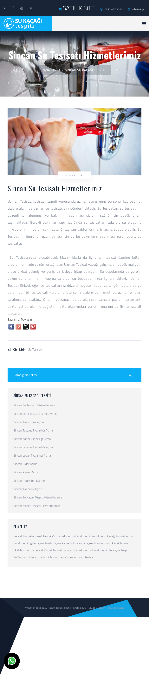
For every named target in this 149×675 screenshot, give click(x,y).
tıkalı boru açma (23, 550)
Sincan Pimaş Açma (26, 472)
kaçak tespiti (83, 536)
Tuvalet (57, 550)
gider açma (37, 543)
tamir (62, 557)
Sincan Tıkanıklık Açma (27, 488)
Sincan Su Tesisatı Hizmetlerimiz (34, 405)
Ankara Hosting (115, 608)
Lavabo (67, 550)
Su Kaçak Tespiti (118, 550)
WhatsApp (136, 9)
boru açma (101, 543)
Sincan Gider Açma (25, 463)
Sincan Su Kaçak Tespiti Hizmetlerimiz (37, 497)
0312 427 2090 (111, 9)
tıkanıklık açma (65, 536)
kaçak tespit (100, 550)
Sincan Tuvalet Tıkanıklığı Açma (33, 430)
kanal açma (86, 543)
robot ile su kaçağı (103, 536)
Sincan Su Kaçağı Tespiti (85, 70)
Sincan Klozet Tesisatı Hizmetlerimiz (36, 505)
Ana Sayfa (52, 70)
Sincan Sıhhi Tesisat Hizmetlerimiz (35, 413)
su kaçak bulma (118, 543)
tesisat (17, 536)
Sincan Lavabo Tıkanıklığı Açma (33, 447)
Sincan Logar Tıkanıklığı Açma (32, 455)
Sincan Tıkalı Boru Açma (28, 422)
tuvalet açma (124, 536)
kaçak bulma (70, 543)
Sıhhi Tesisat (51, 557)
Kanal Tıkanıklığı (45, 536)
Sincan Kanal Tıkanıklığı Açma (32, 438)
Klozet (48, 550)
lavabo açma (53, 543)
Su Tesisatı (35, 349)
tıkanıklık (28, 536)
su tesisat (87, 557)
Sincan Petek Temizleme (29, 480)
